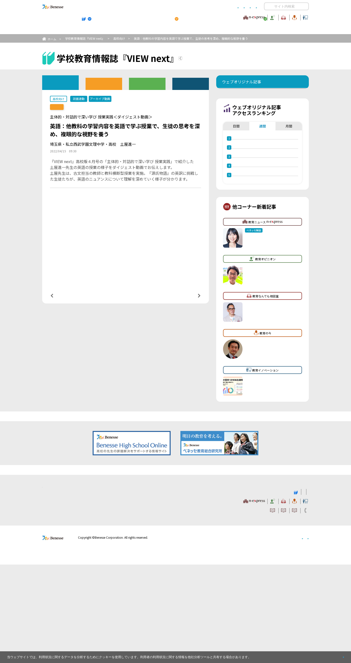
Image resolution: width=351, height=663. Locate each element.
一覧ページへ (125, 299)
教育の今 (260, 16)
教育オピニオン (189, 16)
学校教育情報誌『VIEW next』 (87, 29)
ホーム (52, 39)
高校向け (119, 38)
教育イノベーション (293, 16)
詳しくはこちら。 (263, 655)
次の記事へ (186, 299)
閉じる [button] (335, 655)
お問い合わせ (247, 6)
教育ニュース (144, 16)
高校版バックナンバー (103, 83)
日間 (236, 155)
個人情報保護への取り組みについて (267, 636)
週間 (262, 155)
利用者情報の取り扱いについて (209, 6)
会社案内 (303, 636)
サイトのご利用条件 (134, 6)
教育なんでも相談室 (227, 16)
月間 (288, 155)
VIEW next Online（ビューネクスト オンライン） (61, 590)
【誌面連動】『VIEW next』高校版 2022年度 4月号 (92, 107)
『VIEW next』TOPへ (209, 59)
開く (267, 6)
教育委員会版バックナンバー (147, 83)
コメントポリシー (167, 6)
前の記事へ (64, 299)
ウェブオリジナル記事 (60, 82)
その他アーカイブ (190, 83)
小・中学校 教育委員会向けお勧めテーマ (261, 29)
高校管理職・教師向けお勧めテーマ (173, 29)
